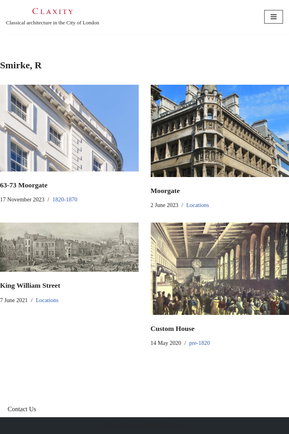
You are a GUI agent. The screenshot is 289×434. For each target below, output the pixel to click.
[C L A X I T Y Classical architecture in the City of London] (52, 17)
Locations (197, 205)
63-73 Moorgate (24, 185)
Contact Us (22, 409)
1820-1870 (64, 199)
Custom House (173, 328)
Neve (113, 425)
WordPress (169, 425)
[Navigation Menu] (273, 17)
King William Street (30, 285)
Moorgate (165, 191)
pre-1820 (199, 343)
